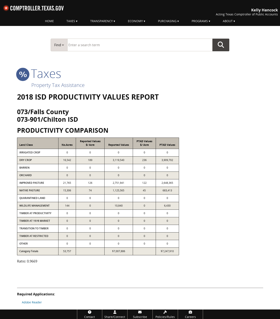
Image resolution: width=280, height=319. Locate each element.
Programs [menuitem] (200, 21)
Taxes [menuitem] (70, 21)
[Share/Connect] (114, 314)
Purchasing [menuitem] (167, 21)
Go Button (221, 45)
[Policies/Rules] (165, 314)
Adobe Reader (32, 302)
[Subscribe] (140, 314)
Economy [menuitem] (135, 21)
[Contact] (89, 314)
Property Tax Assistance (58, 84)
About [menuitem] (228, 21)
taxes (39, 73)
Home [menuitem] (49, 21)
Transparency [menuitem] (101, 21)
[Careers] (190, 314)
